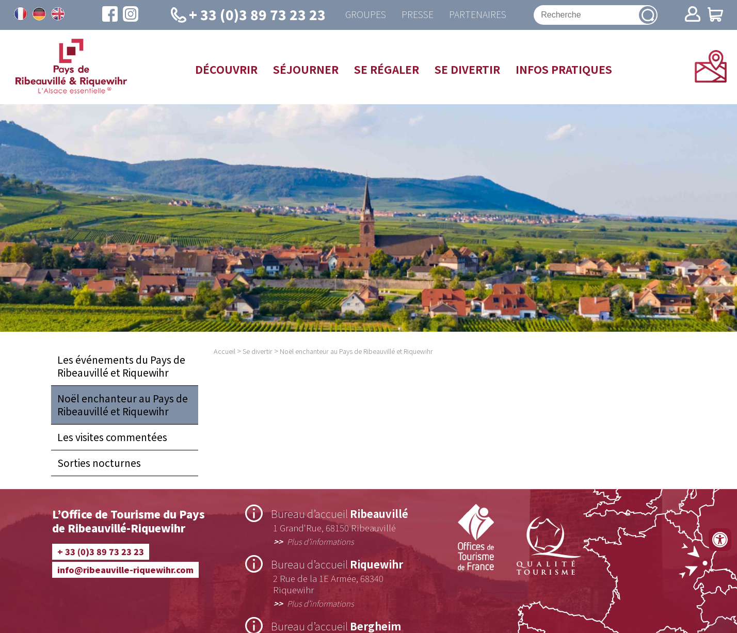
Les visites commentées (112, 437)
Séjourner (306, 69)
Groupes (365, 15)
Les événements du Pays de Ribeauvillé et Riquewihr (121, 366)
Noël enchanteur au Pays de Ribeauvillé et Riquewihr (122, 404)
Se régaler (386, 69)
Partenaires (477, 15)
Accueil (224, 351)
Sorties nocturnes (99, 463)
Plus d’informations (320, 541)
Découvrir (226, 69)
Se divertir (467, 69)
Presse (418, 15)
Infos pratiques (564, 69)
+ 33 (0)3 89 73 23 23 (100, 551)
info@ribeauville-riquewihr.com (125, 569)
